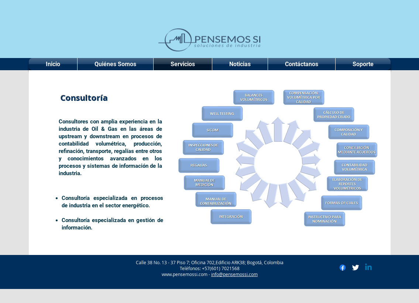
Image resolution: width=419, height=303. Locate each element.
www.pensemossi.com (184, 274)
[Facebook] (343, 267)
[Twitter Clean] (355, 267)
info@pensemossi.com (234, 274)
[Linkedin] (368, 267)
